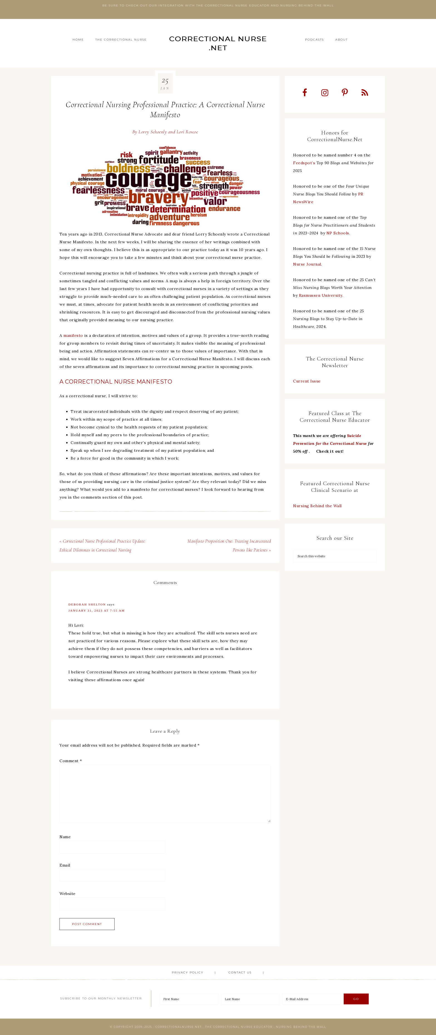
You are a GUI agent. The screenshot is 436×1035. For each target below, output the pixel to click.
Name (65, 836)
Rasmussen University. (321, 295)
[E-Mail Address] (311, 999)
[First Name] (189, 999)
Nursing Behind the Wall (317, 505)
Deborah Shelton (87, 604)
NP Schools (337, 233)
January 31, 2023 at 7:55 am (96, 610)
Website (68, 893)
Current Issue (307, 381)
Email (65, 865)
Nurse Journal (307, 264)
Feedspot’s (304, 162)
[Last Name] (250, 999)
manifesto (73, 335)
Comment (71, 760)
